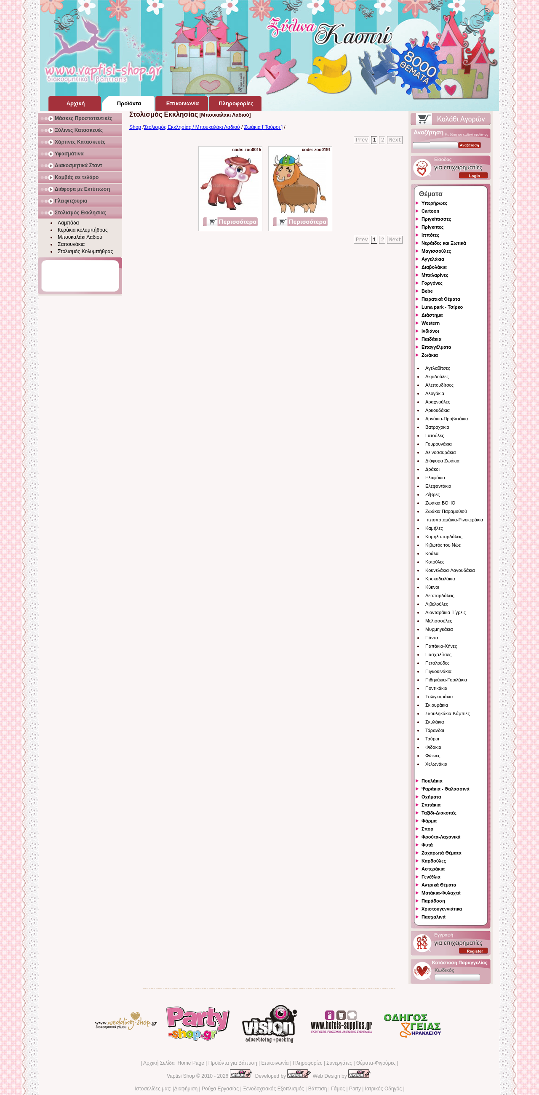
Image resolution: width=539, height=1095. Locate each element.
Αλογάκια (434, 393)
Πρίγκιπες (432, 227)
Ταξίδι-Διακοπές (439, 812)
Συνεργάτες (339, 1063)
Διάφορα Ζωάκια (442, 460)
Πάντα (431, 637)
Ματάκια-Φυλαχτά (441, 892)
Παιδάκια (431, 339)
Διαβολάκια (434, 267)
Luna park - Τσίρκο (442, 307)
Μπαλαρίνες (435, 275)
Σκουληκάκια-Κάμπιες (447, 713)
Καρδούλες (434, 860)
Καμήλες (434, 528)
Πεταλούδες (437, 662)
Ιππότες (430, 235)
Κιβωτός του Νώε (443, 545)
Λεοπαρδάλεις (439, 595)
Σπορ (427, 828)
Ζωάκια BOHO (440, 502)
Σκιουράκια (436, 705)
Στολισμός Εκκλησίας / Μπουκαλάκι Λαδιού (192, 127)
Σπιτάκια (431, 804)
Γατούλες (434, 435)
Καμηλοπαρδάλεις (443, 536)
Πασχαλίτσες (438, 654)
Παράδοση (433, 900)
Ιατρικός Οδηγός (383, 1089)
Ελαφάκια (435, 477)
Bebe (427, 291)
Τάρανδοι (434, 730)
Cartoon (430, 211)
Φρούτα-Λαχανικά (441, 836)
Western (431, 323)
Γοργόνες (432, 283)
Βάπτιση (317, 1089)
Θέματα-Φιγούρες (375, 1063)
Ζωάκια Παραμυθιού (446, 511)
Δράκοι (432, 469)
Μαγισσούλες (436, 251)
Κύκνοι (432, 587)
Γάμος (338, 1089)
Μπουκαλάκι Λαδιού (80, 237)
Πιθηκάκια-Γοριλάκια (446, 679)
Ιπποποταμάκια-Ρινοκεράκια (454, 519)
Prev (362, 140)
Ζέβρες (432, 494)
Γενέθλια (431, 876)
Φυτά (427, 844)
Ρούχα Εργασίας (220, 1089)
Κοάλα (431, 553)
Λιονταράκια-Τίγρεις (445, 612)
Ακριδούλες (437, 376)
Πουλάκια (432, 780)
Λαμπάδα (68, 223)
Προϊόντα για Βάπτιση (232, 1063)
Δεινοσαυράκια (440, 452)
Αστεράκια (433, 868)
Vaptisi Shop (181, 1076)
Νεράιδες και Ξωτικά (444, 243)
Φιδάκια (433, 747)
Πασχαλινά (434, 916)
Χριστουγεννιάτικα (442, 908)
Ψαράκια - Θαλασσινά (446, 788)
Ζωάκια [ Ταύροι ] (263, 127)
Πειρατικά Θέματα (441, 299)
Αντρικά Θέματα (439, 884)
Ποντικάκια (436, 688)
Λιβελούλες (436, 603)
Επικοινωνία (274, 1063)
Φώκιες (432, 755)
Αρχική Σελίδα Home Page (173, 1063)
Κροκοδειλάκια (440, 578)
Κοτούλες (434, 561)
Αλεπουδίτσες (439, 384)
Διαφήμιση (185, 1089)
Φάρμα (429, 820)
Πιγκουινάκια (438, 671)
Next (395, 140)
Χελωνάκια (436, 763)
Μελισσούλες (438, 620)
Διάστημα (432, 315)
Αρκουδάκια (437, 410)
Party (355, 1089)
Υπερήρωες (435, 203)
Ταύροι (432, 738)
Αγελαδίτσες (437, 368)
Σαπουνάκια (71, 244)
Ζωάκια (430, 355)
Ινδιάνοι (430, 331)
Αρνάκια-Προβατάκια (446, 418)
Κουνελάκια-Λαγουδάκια (450, 570)
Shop (135, 127)
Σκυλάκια (434, 721)
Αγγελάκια (433, 259)
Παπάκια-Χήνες (441, 646)
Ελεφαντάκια (438, 486)
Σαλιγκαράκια (439, 696)
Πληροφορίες (307, 1063)
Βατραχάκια (437, 427)
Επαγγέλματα (436, 347)
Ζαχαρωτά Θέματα (442, 852)
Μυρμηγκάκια (439, 629)
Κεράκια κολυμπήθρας (83, 230)
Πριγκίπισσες (436, 219)
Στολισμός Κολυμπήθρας (85, 251)
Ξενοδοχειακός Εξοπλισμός (273, 1089)
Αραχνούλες (437, 401)
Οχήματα (431, 796)
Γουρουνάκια (438, 443)
